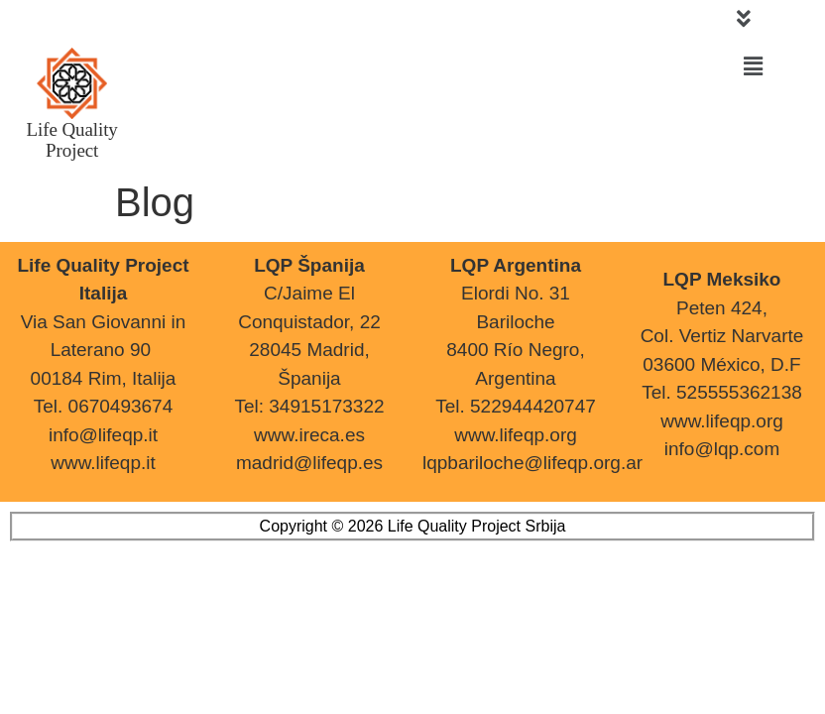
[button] (743, 19)
